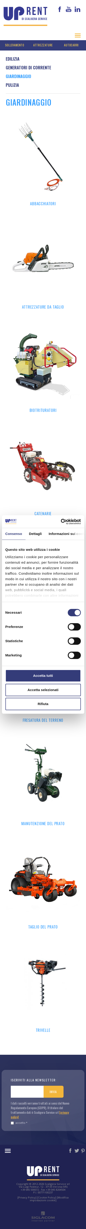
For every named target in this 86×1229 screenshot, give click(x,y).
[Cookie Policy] (46, 1197)
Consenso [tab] (13, 534)
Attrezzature (43, 45)
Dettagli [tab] (35, 534)
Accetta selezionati (43, 690)
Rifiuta (43, 704)
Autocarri (71, 45)
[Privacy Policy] (26, 1197)
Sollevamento (14, 45)
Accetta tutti (43, 676)
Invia (53, 1091)
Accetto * (19, 1123)
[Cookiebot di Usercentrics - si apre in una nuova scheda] (61, 522)
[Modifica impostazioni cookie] (49, 1199)
